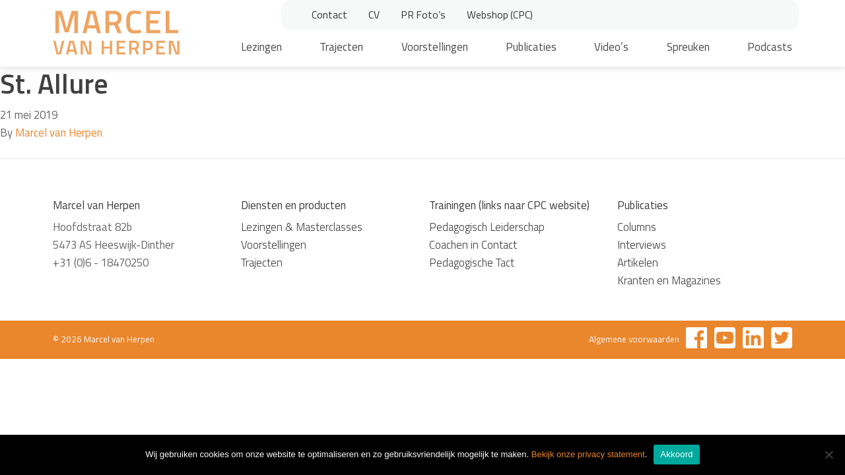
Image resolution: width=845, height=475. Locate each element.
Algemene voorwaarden (634, 339)
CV (374, 14)
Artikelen (637, 262)
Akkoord (676, 454)
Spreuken (688, 46)
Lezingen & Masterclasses (301, 227)
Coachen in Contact (473, 244)
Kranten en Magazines (669, 280)
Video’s (611, 46)
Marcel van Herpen (58, 132)
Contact (329, 14)
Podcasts (769, 46)
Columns (636, 227)
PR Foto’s (423, 14)
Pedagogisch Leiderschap (487, 227)
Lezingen (261, 46)
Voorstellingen (434, 46)
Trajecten (341, 46)
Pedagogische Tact (471, 262)
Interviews (641, 244)
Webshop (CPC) (500, 14)
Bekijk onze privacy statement (588, 454)
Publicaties (531, 46)
